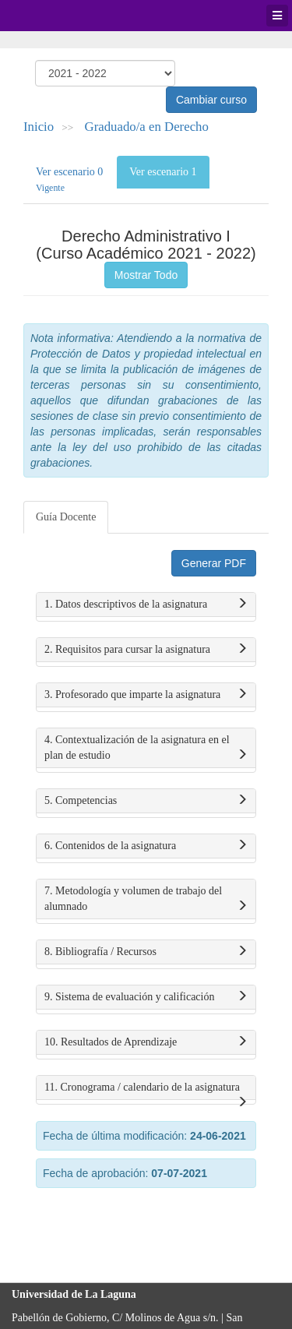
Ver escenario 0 (69, 179)
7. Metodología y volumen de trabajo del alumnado (146, 900)
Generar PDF (213, 563)
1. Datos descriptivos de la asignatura (146, 604)
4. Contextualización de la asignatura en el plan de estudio (146, 748)
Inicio (38, 126)
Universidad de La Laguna (54, 15)
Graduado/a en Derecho (147, 126)
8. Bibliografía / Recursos (146, 952)
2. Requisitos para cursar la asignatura (146, 649)
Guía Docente (66, 517)
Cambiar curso (211, 99)
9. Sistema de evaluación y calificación (146, 997)
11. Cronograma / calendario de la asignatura (146, 1090)
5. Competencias (146, 801)
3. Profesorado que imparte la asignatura (146, 695)
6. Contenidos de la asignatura (146, 846)
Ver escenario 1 (162, 172)
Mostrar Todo (146, 275)
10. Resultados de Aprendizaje (146, 1042)
